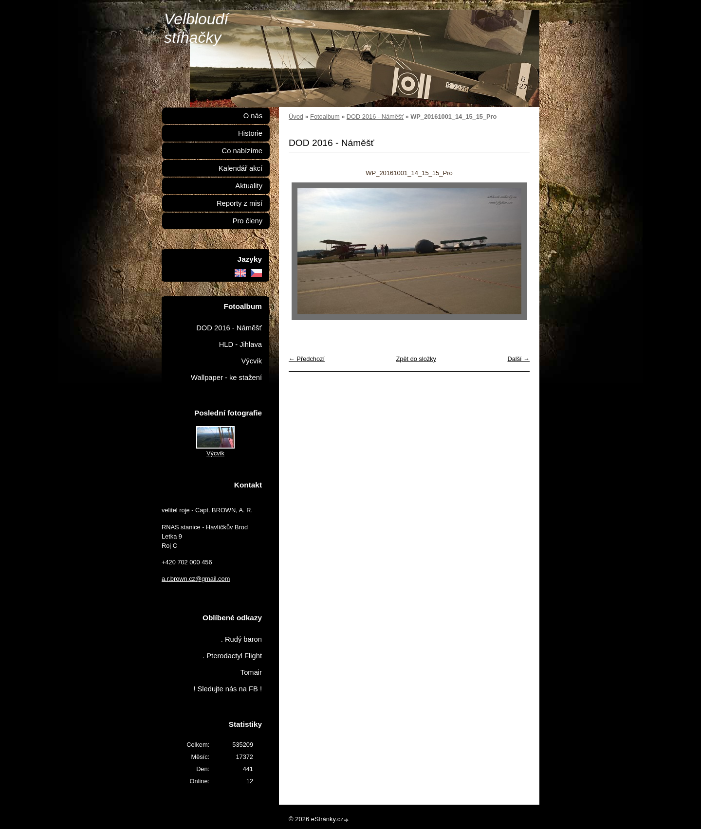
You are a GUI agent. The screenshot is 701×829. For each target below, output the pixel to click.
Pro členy (247, 221)
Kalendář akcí (240, 168)
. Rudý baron (241, 639)
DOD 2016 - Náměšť (375, 116)
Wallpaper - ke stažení (226, 377)
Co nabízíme (242, 151)
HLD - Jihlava (240, 344)
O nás (252, 116)
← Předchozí (307, 358)
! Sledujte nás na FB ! (227, 689)
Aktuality (248, 186)
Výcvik (251, 361)
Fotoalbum (324, 116)
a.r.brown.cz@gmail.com (196, 578)
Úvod (296, 116)
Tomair (251, 672)
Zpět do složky (416, 358)
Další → (518, 358)
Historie (250, 133)
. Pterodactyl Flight (232, 656)
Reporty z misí (239, 203)
